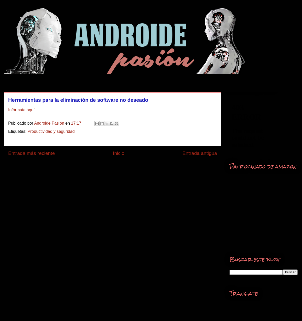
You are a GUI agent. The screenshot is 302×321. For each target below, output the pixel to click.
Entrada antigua (199, 153)
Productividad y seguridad (51, 131)
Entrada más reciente (31, 153)
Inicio (118, 153)
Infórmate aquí (21, 110)
